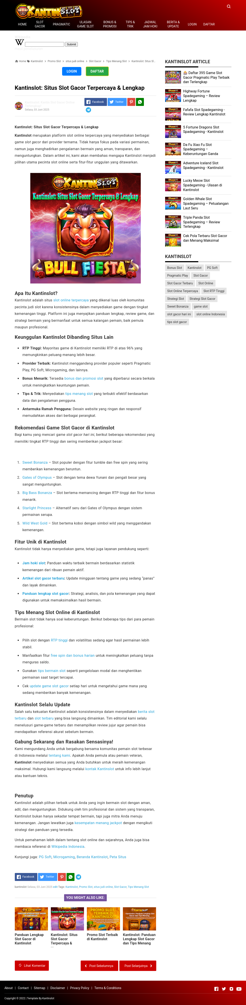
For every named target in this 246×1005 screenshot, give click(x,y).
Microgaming (64, 857)
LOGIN (192, 24)
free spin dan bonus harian (73, 655)
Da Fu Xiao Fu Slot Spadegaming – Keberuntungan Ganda (200, 149)
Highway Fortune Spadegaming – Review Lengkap (201, 96)
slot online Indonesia (210, 314)
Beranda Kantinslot (92, 857)
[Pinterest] (131, 102)
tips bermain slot (51, 671)
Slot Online (205, 283)
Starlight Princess (37, 508)
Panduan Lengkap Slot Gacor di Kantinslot (29, 939)
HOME (22, 24)
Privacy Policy (79, 988)
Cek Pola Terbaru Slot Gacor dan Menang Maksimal (205, 238)
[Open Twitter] (224, 989)
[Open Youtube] (239, 989)
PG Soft (45, 857)
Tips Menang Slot (138, 886)
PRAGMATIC (61, 24)
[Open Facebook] (216, 989)
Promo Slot (86, 886)
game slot (201, 306)
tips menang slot (79, 394)
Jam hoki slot (34, 563)
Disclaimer (57, 988)
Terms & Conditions (107, 988)
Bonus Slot (174, 268)
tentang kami (59, 755)
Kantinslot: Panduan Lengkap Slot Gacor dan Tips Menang (139, 939)
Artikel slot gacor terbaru (43, 578)
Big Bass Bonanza (37, 493)
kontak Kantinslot (99, 769)
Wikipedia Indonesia (67, 846)
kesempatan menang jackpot (98, 823)
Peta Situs (118, 857)
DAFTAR (209, 24)
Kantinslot (72, 886)
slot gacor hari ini (179, 314)
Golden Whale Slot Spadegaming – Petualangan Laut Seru (206, 203)
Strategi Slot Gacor (202, 299)
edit (55, 886)
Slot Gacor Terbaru (180, 283)
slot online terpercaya (71, 300)
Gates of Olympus (37, 477)
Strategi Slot (175, 299)
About (8, 988)
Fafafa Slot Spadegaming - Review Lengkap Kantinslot (204, 112)
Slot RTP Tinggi (214, 291)
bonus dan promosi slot (84, 378)
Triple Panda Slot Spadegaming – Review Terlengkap (201, 222)
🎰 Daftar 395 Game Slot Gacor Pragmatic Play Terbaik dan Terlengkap (206, 77)
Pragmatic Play (177, 275)
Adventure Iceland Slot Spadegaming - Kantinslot (203, 165)
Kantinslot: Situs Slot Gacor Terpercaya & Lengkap (64, 941)
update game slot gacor (49, 686)
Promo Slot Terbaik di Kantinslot (102, 937)
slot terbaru (44, 718)
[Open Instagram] (231, 989)
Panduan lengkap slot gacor (46, 594)
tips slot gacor (177, 322)
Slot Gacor (120, 886)
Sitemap (39, 988)
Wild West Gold (35, 523)
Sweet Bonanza (35, 462)
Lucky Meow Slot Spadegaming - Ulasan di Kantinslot (202, 185)
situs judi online (103, 886)
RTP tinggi (59, 640)
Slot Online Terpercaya (182, 291)
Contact (23, 988)
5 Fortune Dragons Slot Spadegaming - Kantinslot (203, 129)
